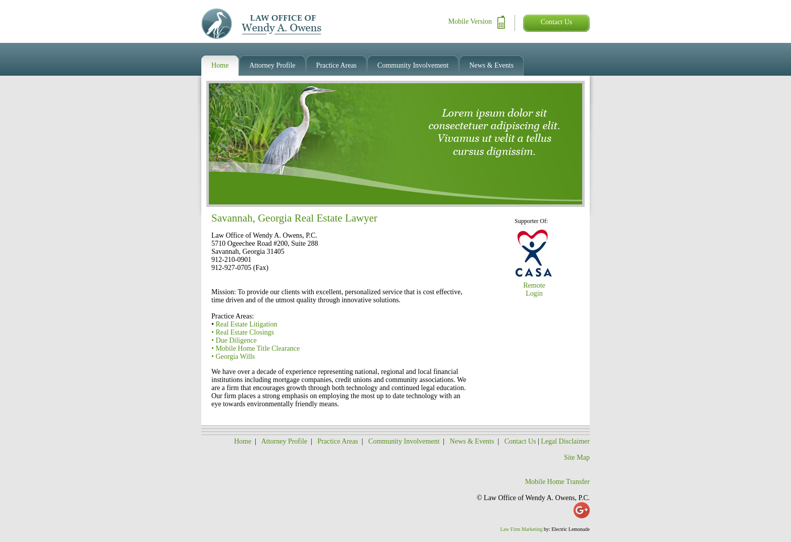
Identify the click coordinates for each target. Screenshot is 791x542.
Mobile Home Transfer (557, 481)
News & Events (473, 441)
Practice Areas (337, 441)
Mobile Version (470, 21)
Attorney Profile (284, 441)
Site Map (577, 457)
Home (242, 441)
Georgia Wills (235, 356)
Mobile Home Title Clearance (257, 348)
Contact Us (557, 22)
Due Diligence (235, 340)
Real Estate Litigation (246, 324)
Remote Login (534, 289)
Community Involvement (403, 441)
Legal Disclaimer (565, 441)
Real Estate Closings (244, 332)
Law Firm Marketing (521, 529)
